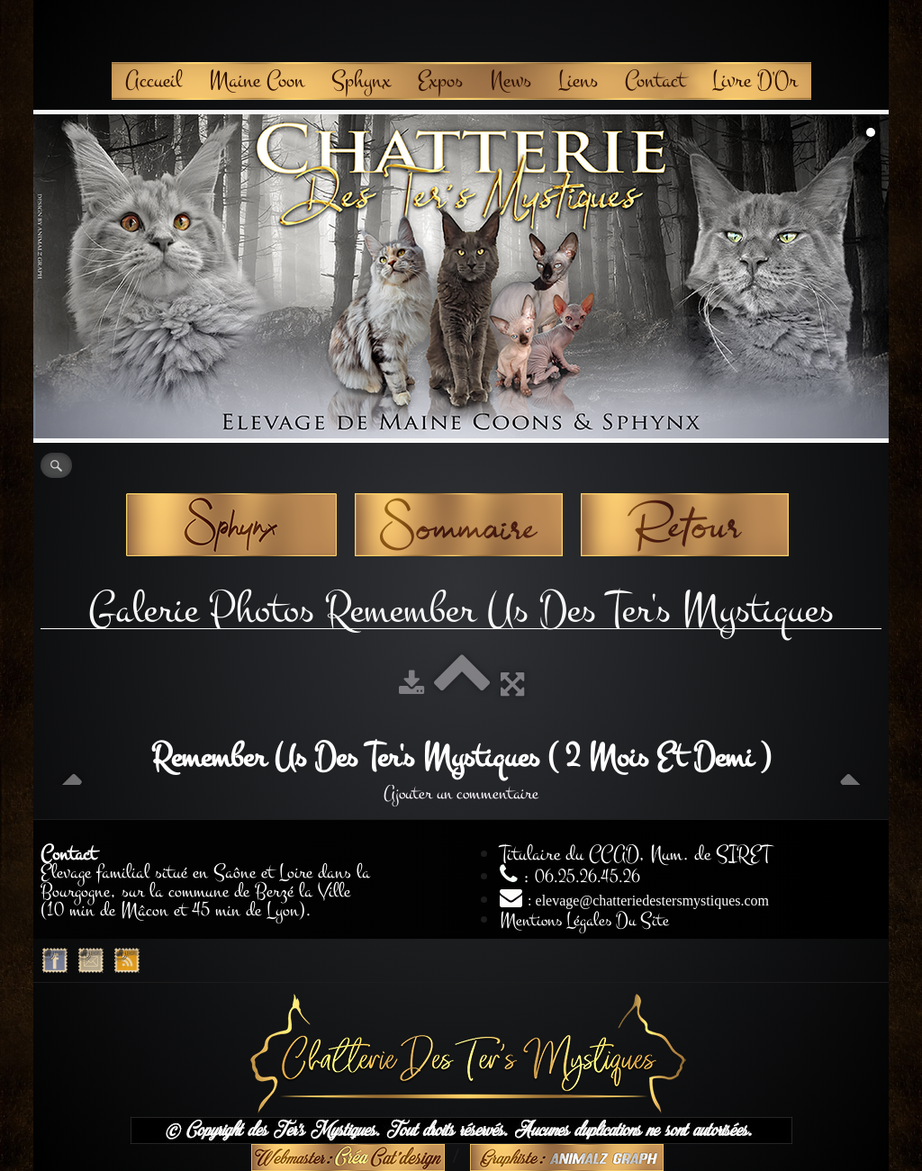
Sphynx (361, 80)
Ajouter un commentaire (461, 793)
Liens (578, 80)
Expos (440, 80)
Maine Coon (256, 80)
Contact (655, 80)
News (510, 80)
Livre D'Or (755, 80)
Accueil (153, 80)
